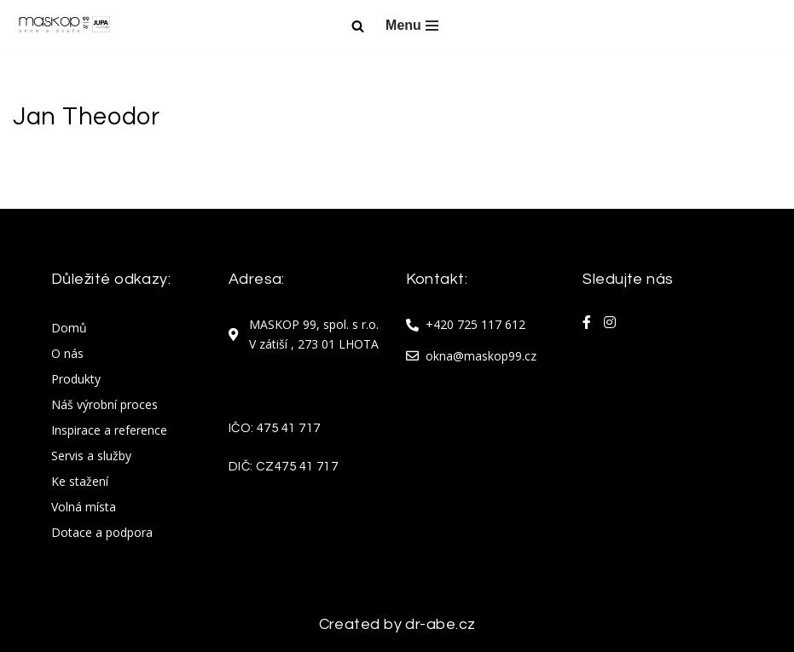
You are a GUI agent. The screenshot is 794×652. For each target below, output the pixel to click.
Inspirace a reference (109, 430)
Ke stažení (79, 481)
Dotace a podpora (102, 532)
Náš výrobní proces (104, 404)
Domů (69, 328)
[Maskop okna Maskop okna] (64, 25)
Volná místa (83, 507)
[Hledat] (357, 26)
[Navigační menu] (412, 25)
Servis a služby (91, 455)
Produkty (76, 379)
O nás (67, 353)
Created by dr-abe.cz (397, 624)
